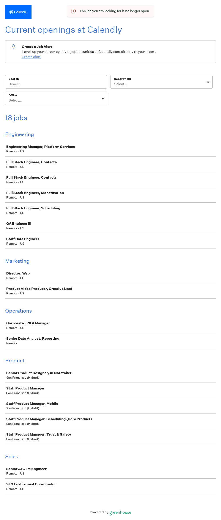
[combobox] (114, 84)
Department (122, 79)
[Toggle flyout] (208, 82)
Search (14, 79)
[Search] (56, 84)
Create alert (31, 57)
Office (13, 95)
